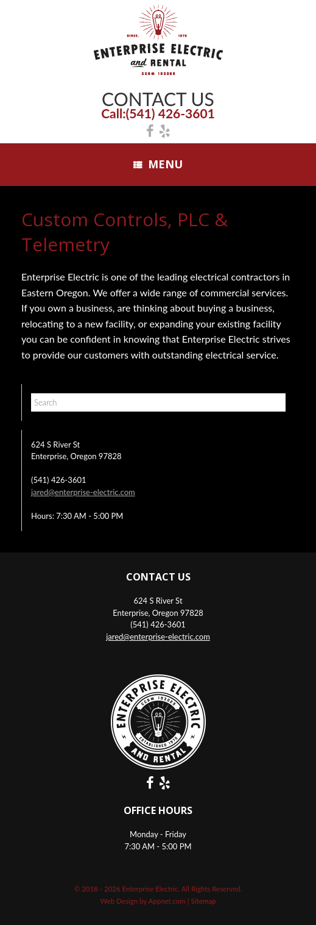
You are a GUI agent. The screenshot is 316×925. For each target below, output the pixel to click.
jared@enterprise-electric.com (83, 492)
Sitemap (203, 901)
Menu (158, 164)
